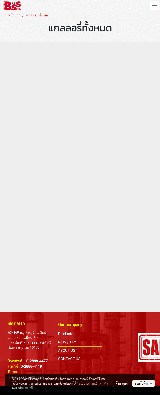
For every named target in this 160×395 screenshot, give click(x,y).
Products (65, 334)
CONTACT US (69, 359)
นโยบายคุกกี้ (25, 388)
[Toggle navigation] (154, 5)
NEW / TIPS (67, 342)
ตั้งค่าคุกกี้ (122, 383)
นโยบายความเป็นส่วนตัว (93, 383)
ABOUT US (66, 350)
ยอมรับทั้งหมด (143, 383)
